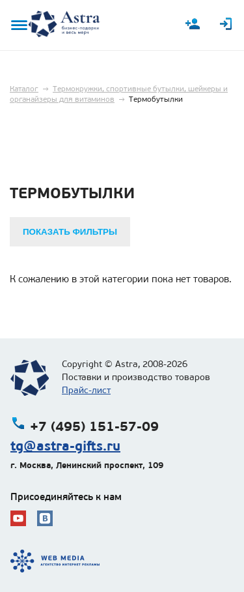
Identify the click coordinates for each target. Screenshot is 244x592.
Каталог (24, 88)
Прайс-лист (86, 390)
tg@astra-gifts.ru (65, 445)
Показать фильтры (70, 232)
